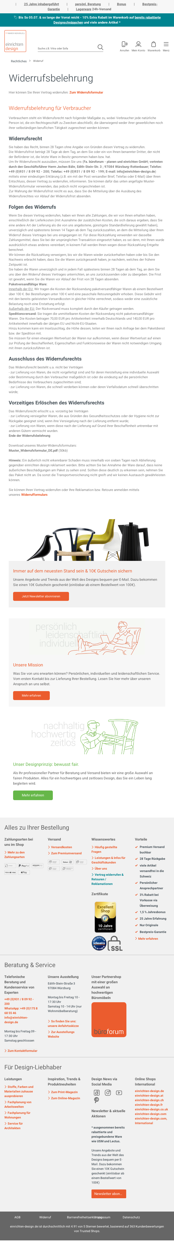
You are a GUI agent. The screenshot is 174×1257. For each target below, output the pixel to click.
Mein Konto (138, 50)
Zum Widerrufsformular (86, 92)
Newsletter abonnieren (110, 1193)
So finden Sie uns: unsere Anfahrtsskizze (63, 1023)
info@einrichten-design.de (16, 1020)
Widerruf (45, 1217)
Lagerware (83, 9)
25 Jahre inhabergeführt (41, 4)
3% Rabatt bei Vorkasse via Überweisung (147, 900)
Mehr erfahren (31, 695)
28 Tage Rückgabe (150, 859)
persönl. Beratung (88, 4)
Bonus (121, 4)
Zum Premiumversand (65, 853)
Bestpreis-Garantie (150, 932)
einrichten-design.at (149, 1095)
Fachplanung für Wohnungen (17, 1115)
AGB (17, 1217)
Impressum (102, 1217)
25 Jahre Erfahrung (150, 919)
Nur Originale (146, 925)
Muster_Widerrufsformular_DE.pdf (33, 450)
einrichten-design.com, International (151, 1120)
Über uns (99, 868)
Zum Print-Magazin (63, 1092)
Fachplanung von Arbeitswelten (17, 1104)
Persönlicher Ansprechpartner (149, 885)
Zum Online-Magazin (64, 1098)
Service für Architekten (13, 1125)
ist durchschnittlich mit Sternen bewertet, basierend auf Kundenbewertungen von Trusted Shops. (87, 1228)
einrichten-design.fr (149, 1105)
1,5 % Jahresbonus (150, 912)
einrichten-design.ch (149, 1100)
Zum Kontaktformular (20, 1050)
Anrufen (124, 50)
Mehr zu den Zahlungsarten (14, 854)
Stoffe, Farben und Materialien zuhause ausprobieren (18, 1091)
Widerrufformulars (34, 494)
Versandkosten (60, 847)
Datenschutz (131, 1217)
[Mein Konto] (124, 45)
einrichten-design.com (150, 1114)
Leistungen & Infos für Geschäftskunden (108, 860)
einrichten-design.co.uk (151, 1109)
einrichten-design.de (149, 1091)
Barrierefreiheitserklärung (84, 1217)
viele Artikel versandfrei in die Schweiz (149, 871)
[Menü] (166, 45)
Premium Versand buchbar (150, 849)
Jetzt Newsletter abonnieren (41, 596)
